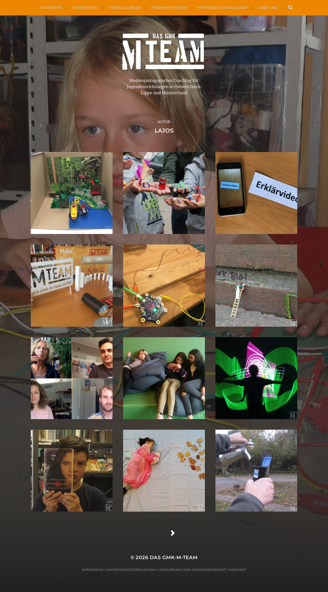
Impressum (93, 570)
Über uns (267, 7)
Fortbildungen (125, 7)
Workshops (85, 7)
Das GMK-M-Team (174, 557)
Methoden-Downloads (222, 7)
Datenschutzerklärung (131, 570)
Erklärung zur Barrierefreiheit (192, 570)
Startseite (51, 7)
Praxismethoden (169, 7)
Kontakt (237, 570)
